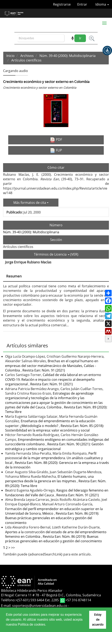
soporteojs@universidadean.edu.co (39, 605)
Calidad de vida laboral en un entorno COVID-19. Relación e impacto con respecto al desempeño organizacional (53, 379)
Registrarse (62, 4)
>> (13, 547)
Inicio (10, 55)
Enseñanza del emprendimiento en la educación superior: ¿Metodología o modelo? (50, 423)
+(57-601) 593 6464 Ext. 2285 (37, 600)
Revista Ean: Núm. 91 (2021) (43, 370)
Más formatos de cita (30, 202)
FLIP (56, 150)
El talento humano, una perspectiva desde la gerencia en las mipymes (49, 478)
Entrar (82, 4)
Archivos (27, 55)
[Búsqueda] (41, 38)
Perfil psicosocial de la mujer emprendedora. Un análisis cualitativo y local (54, 458)
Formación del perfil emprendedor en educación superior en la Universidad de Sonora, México (54, 511)
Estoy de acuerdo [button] (97, 619)
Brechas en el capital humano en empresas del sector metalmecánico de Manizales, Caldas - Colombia (51, 366)
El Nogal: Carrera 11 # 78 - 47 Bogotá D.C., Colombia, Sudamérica (51, 595)
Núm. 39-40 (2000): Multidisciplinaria (67, 55)
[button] (107, 50)
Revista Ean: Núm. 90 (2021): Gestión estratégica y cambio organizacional (54, 446)
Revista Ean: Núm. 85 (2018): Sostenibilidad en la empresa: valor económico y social (54, 428)
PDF (56, 139)
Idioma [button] (102, 4)
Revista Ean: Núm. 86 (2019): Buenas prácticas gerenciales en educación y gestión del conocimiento (52, 518)
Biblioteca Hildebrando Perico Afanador (31, 590)
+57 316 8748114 (78, 600)
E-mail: (6, 605)
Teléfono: (8, 600)
